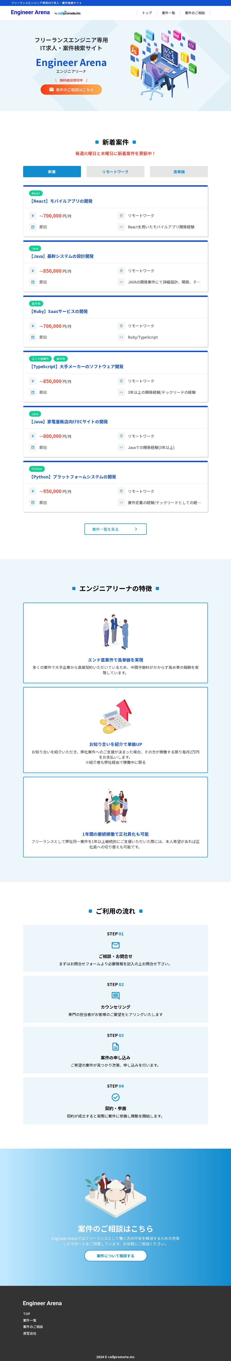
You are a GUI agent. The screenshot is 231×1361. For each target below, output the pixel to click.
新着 (52, 171)
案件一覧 (168, 12)
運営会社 (29, 1333)
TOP (26, 1313)
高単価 (179, 171)
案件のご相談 (195, 12)
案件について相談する (115, 1255)
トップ (147, 12)
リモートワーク (115, 171)
